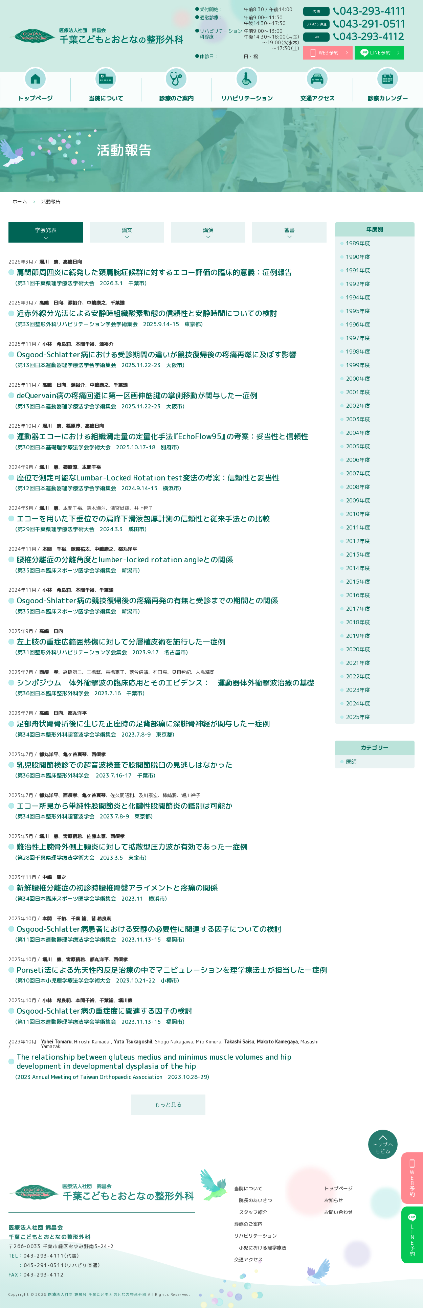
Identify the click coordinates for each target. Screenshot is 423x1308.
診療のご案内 (176, 98)
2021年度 (358, 663)
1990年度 (358, 257)
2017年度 (358, 608)
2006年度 (358, 460)
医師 (351, 761)
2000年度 (358, 378)
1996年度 (358, 324)
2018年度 (358, 622)
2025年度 (358, 717)
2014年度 (358, 568)
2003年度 (358, 419)
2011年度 (358, 527)
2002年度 (358, 405)
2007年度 (358, 473)
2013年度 (358, 554)
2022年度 (358, 676)
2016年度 (358, 595)
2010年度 (358, 514)
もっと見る (168, 1104)
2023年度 (358, 690)
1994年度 (358, 297)
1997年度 (358, 338)
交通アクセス (317, 98)
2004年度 (358, 432)
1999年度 (358, 365)
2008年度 (358, 487)
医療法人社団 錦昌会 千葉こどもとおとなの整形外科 (95, 36)
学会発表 (46, 230)
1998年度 (358, 351)
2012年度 (358, 541)
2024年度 (358, 703)
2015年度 (358, 581)
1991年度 (358, 270)
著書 (289, 230)
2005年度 (358, 446)
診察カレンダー (388, 98)
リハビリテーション (246, 98)
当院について (106, 98)
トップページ (35, 98)
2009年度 (358, 500)
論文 (126, 230)
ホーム (20, 201)
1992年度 (358, 284)
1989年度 (358, 243)
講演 (208, 230)
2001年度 (358, 392)
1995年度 (358, 311)
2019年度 (358, 635)
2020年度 (358, 649)
